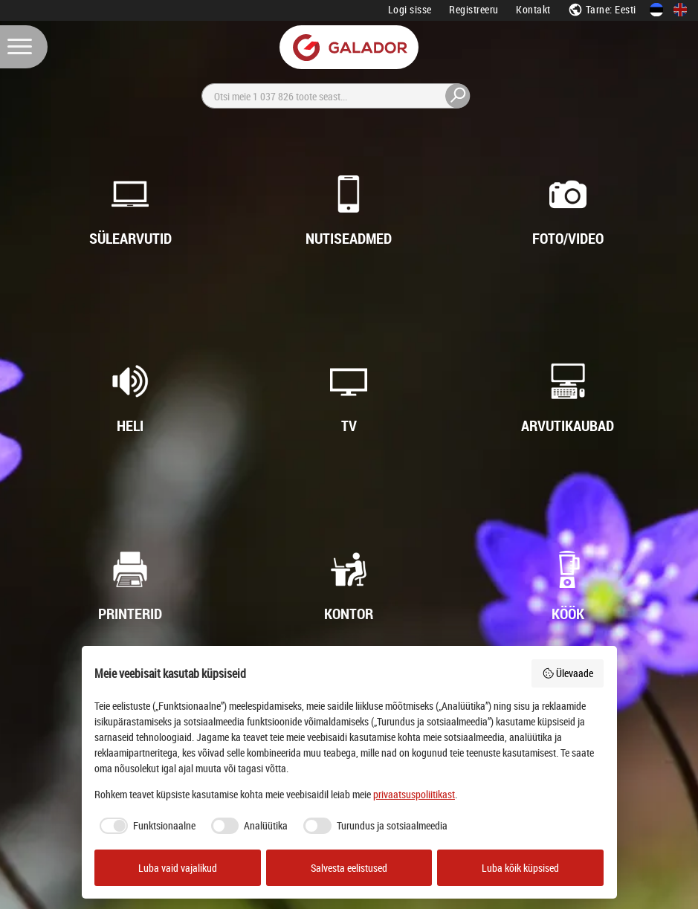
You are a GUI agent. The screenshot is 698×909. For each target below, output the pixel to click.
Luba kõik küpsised (520, 868)
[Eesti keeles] (656, 9)
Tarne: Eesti (602, 9)
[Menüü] (24, 46)
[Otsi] (336, 96)
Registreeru (474, 9)
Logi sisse (410, 9)
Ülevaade (568, 673)
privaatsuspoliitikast (414, 794)
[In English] (680, 9)
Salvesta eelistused (349, 868)
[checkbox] (144, 826)
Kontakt (533, 9)
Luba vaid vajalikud (177, 868)
